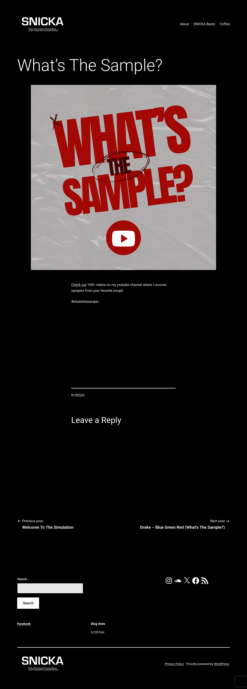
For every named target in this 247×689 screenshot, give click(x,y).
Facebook (24, 624)
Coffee (225, 24)
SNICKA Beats (204, 24)
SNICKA (80, 395)
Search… (23, 579)
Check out (78, 285)
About (184, 24)
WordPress (221, 664)
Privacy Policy (174, 664)
